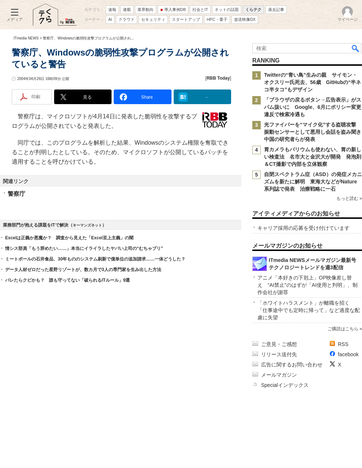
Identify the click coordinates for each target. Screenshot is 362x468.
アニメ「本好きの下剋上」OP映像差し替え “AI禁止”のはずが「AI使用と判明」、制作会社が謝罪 (307, 285)
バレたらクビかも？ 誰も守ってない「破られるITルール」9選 (67, 280)
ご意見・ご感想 (279, 344)
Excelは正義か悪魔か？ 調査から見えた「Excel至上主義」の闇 (69, 237)
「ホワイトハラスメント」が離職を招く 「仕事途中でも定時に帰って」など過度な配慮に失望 (308, 310)
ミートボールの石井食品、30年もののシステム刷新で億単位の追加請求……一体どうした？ (95, 259)
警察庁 (16, 194)
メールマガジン (279, 375)
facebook (348, 354)
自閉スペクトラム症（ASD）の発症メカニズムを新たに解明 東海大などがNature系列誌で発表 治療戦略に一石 (313, 181)
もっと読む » (349, 198)
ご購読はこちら (343, 328)
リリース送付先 (279, 354)
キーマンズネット (87, 225)
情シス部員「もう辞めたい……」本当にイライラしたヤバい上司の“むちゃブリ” (84, 248)
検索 (355, 48)
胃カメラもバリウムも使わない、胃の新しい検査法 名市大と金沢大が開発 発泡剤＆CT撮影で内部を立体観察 (312, 157)
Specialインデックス (285, 385)
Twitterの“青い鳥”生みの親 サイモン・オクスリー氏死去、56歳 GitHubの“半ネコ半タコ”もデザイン (312, 82)
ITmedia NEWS (26, 38)
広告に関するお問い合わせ (292, 365)
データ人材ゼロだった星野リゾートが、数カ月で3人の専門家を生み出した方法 (83, 269)
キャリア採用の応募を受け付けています (303, 228)
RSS (343, 344)
